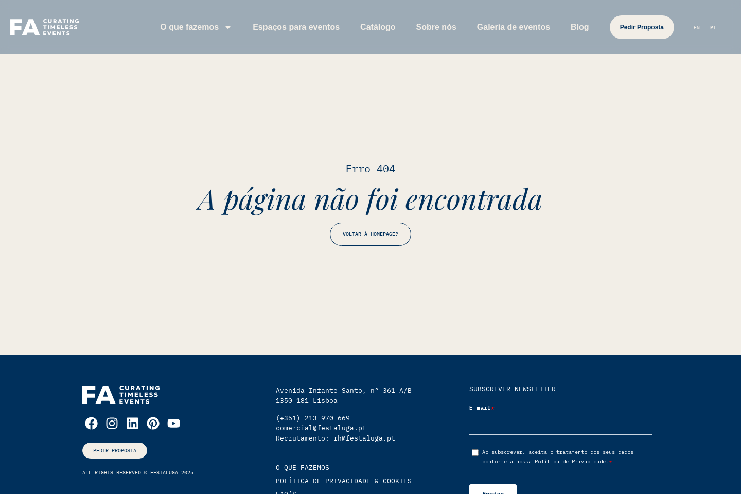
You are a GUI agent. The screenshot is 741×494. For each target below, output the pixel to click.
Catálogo (377, 27)
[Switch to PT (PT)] (713, 28)
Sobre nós (436, 27)
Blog (580, 27)
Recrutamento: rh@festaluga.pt (335, 438)
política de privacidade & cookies (344, 481)
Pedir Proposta (642, 27)
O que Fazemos (302, 467)
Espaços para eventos (296, 27)
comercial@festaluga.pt (321, 428)
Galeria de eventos (513, 27)
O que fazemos (196, 27)
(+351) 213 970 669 (313, 418)
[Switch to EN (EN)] (697, 28)
